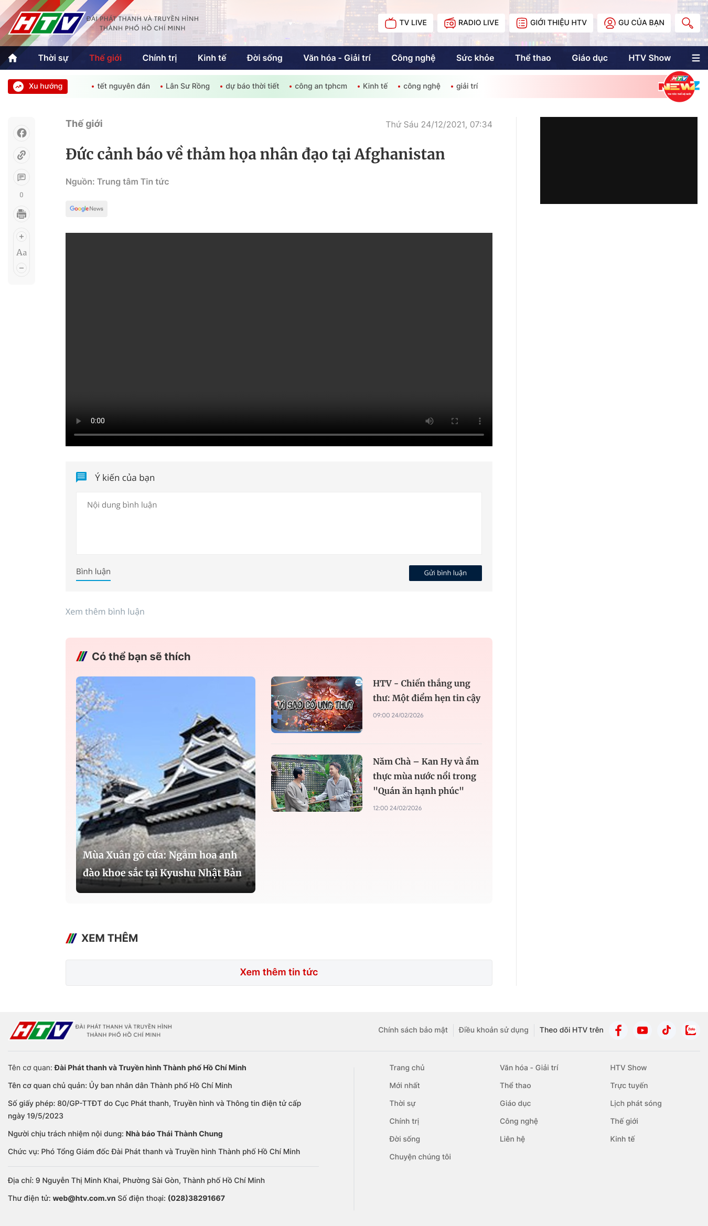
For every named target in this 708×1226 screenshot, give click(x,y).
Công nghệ (413, 57)
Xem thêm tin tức (279, 972)
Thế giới (105, 57)
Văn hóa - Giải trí (336, 57)
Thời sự (53, 57)
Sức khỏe (475, 57)
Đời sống (265, 57)
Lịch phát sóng (635, 1103)
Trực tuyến (629, 1085)
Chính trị (159, 57)
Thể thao (533, 57)
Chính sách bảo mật (413, 1030)
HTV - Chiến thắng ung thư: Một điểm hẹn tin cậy (426, 691)
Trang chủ (407, 1067)
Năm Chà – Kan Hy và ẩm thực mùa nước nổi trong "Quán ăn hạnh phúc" (426, 777)
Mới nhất (405, 1085)
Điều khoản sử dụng (494, 1030)
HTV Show (649, 57)
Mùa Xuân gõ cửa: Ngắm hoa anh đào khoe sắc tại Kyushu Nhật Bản (162, 864)
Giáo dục (590, 57)
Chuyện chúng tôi (420, 1157)
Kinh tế (212, 57)
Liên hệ (512, 1139)
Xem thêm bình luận (105, 611)
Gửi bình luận (445, 572)
